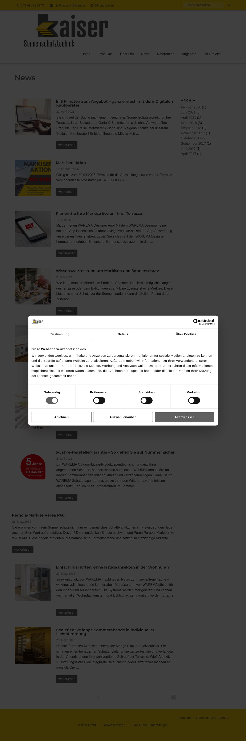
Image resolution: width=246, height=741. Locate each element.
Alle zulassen (184, 417)
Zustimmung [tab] (59, 334)
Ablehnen (61, 417)
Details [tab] (123, 334)
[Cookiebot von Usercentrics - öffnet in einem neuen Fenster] (196, 322)
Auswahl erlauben (122, 417)
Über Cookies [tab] (186, 334)
